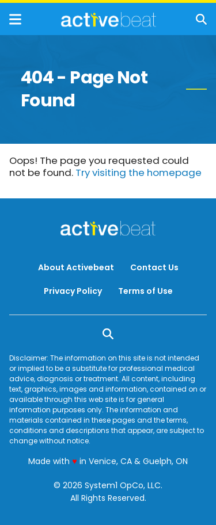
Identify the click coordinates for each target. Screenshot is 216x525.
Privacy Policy (73, 291)
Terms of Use (145, 291)
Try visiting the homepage (138, 172)
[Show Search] (201, 19)
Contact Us (154, 267)
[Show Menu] (15, 19)
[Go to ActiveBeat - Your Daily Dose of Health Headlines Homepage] (108, 19)
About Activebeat (76, 267)
